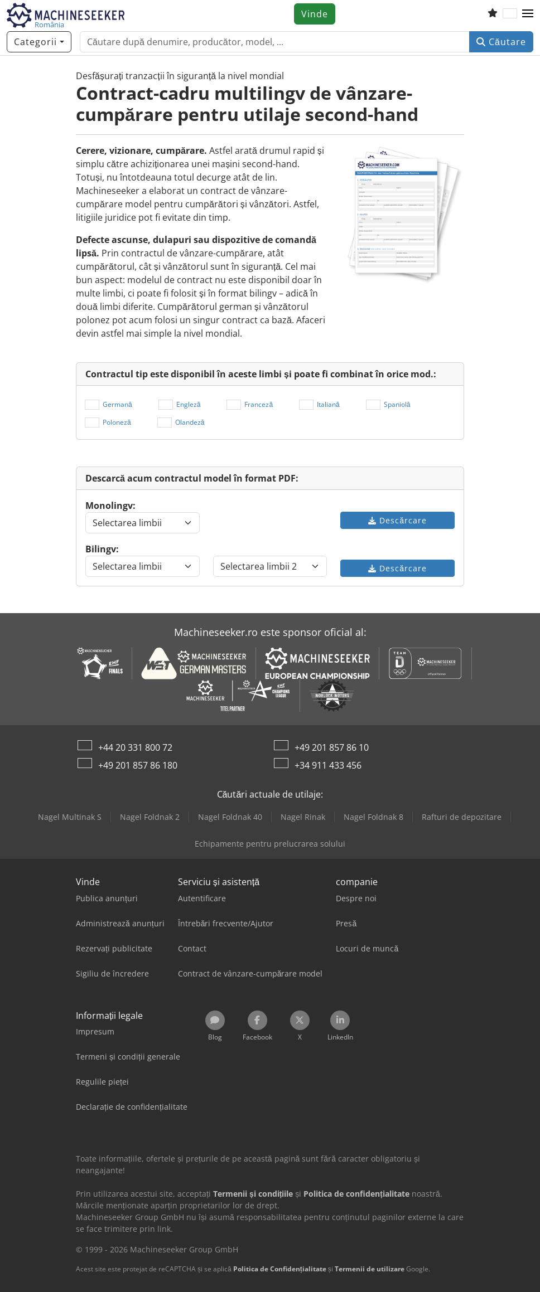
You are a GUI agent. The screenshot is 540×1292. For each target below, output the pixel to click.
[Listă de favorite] (493, 14)
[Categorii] (39, 41)
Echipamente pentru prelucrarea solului (270, 843)
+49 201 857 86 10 (332, 747)
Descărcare (397, 520)
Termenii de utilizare (369, 1269)
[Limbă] (510, 14)
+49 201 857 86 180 (137, 765)
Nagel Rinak (303, 817)
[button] (527, 14)
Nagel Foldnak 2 (150, 817)
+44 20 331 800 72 (135, 747)
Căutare (501, 42)
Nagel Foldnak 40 (230, 817)
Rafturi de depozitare (462, 817)
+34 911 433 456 (328, 765)
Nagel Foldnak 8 (373, 817)
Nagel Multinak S (70, 817)
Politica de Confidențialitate (279, 1269)
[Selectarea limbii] (142, 522)
